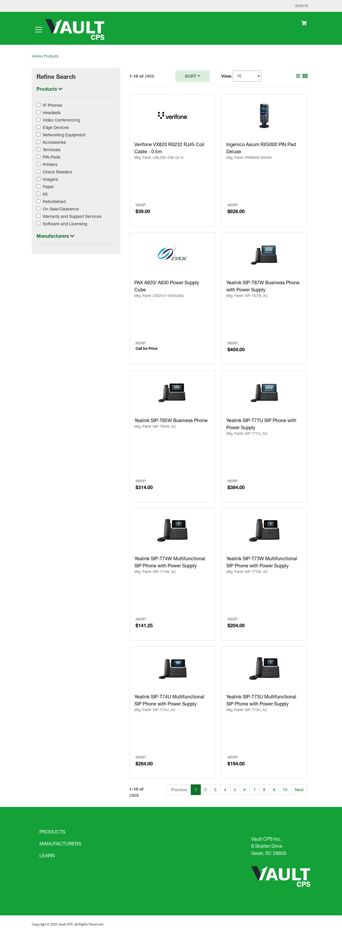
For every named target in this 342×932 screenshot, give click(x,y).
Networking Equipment (64, 134)
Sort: (191, 76)
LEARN (47, 855)
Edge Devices (56, 127)
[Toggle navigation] (38, 29)
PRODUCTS (52, 831)
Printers (50, 164)
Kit (45, 194)
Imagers (50, 179)
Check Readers (57, 171)
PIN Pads (51, 156)
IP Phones (52, 105)
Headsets (52, 112)
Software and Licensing (65, 223)
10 (285, 789)
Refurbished (54, 201)
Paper (48, 186)
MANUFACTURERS (60, 843)
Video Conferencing (61, 119)
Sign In (301, 6)
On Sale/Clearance (61, 208)
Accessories (54, 142)
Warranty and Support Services (72, 216)
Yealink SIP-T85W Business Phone (171, 420)
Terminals (52, 149)
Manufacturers (53, 236)
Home (36, 56)
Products (51, 56)
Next (299, 789)
